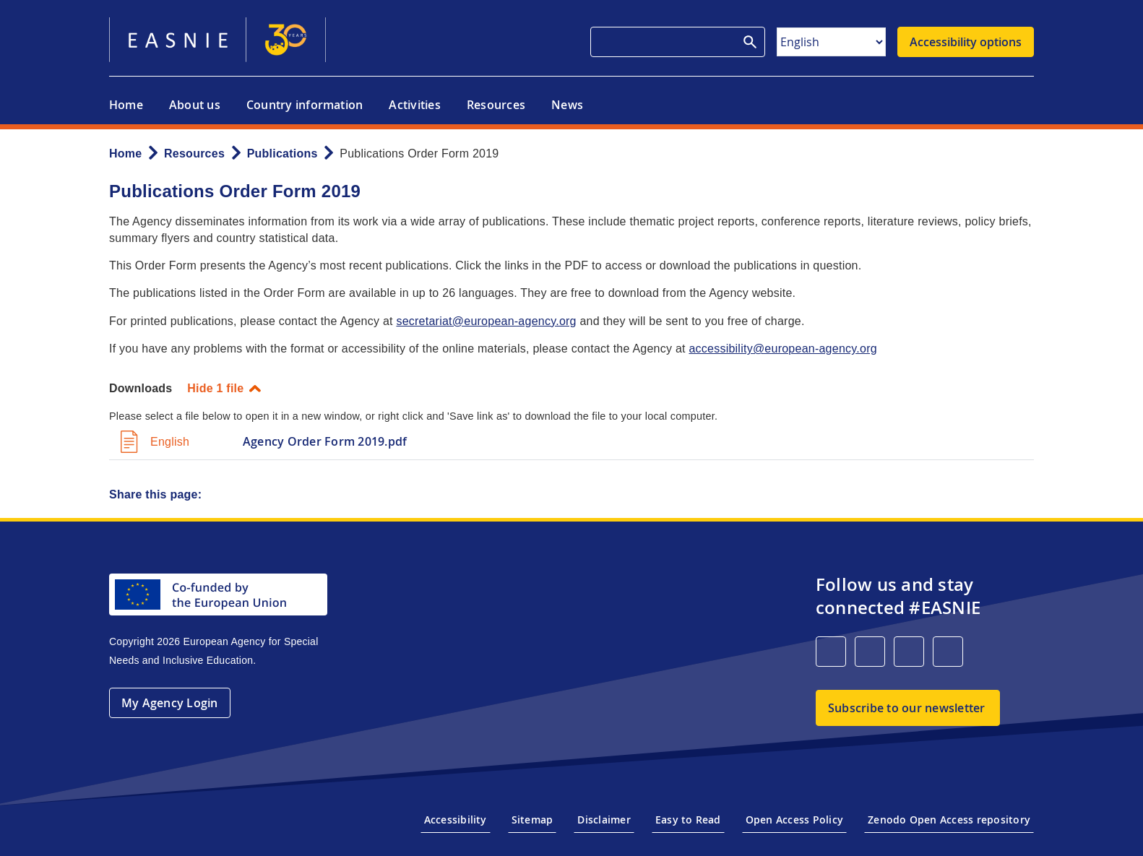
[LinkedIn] (831, 651)
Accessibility (455, 819)
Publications (282, 153)
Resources (496, 105)
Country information (304, 105)
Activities (414, 105)
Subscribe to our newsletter (906, 708)
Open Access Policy (794, 819)
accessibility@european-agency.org (782, 348)
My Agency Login (169, 703)
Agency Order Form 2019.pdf (325, 441)
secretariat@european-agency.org (486, 321)
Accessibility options (966, 42)
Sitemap (532, 819)
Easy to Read (688, 819)
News (567, 105)
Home (126, 105)
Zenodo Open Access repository (949, 819)
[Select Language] (831, 41)
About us (194, 105)
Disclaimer (603, 819)
